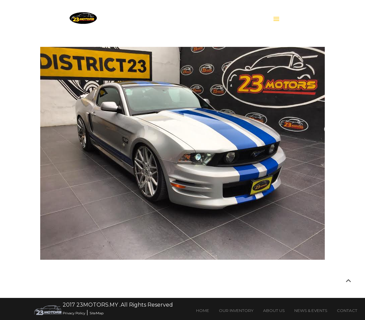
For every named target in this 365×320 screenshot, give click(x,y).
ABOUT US (274, 310)
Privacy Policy (74, 313)
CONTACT (347, 310)
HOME (202, 310)
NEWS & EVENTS (310, 310)
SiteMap (96, 313)
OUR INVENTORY (236, 310)
